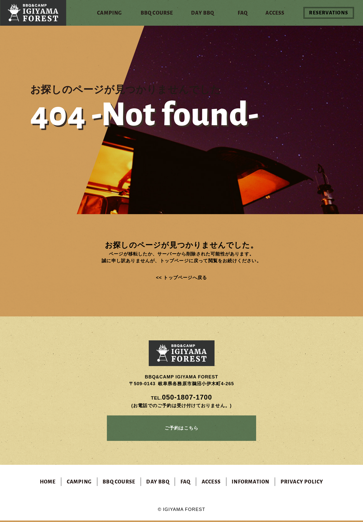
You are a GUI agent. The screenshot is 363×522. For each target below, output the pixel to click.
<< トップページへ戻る (181, 277)
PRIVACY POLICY (302, 483)
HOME (48, 483)
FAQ (185, 483)
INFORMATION (250, 483)
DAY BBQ (157, 483)
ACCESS (211, 483)
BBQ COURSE (119, 483)
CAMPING (79, 483)
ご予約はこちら (181, 428)
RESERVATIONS (330, 13)
